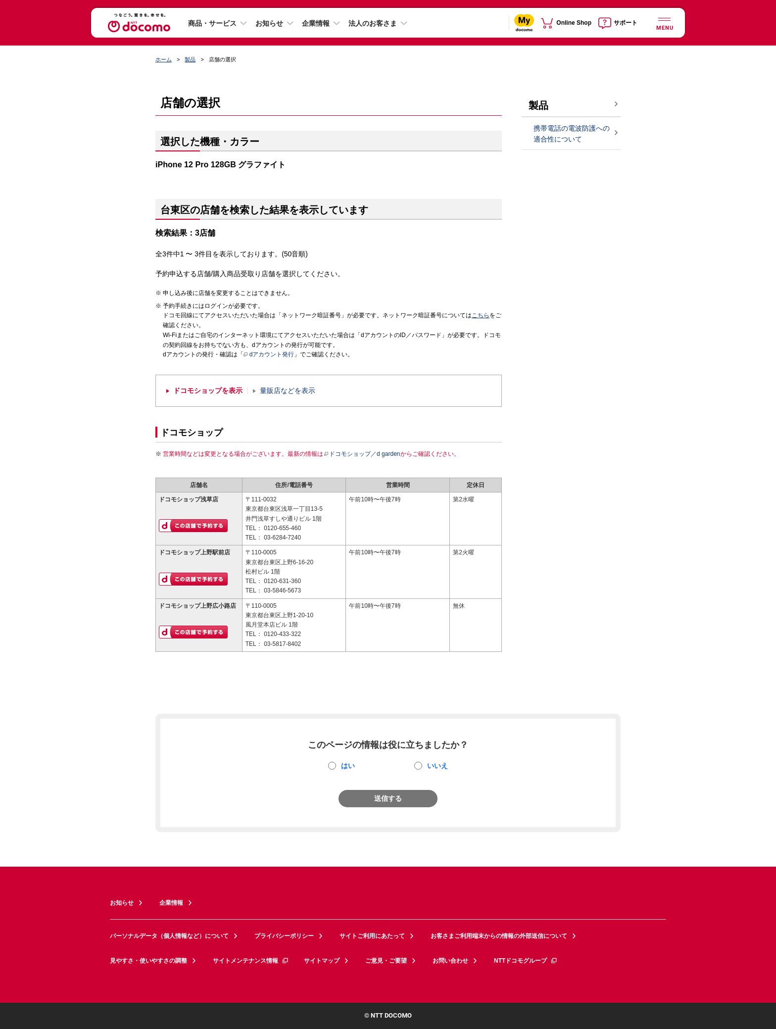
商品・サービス (212, 23)
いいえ (437, 766)
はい (348, 766)
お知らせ (269, 23)
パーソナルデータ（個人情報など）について (169, 935)
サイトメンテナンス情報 (251, 961)
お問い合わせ (450, 960)
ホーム (163, 59)
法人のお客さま (372, 23)
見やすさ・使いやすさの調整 (148, 960)
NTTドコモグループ (526, 961)
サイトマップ (322, 960)
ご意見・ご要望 (386, 960)
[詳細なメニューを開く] (664, 22)
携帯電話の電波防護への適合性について (572, 134)
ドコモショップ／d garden (361, 453)
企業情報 (316, 23)
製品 (190, 59)
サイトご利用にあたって (372, 935)
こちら (480, 315)
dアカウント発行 (268, 355)
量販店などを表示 (287, 390)
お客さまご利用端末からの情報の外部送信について (499, 935)
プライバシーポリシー (284, 935)
